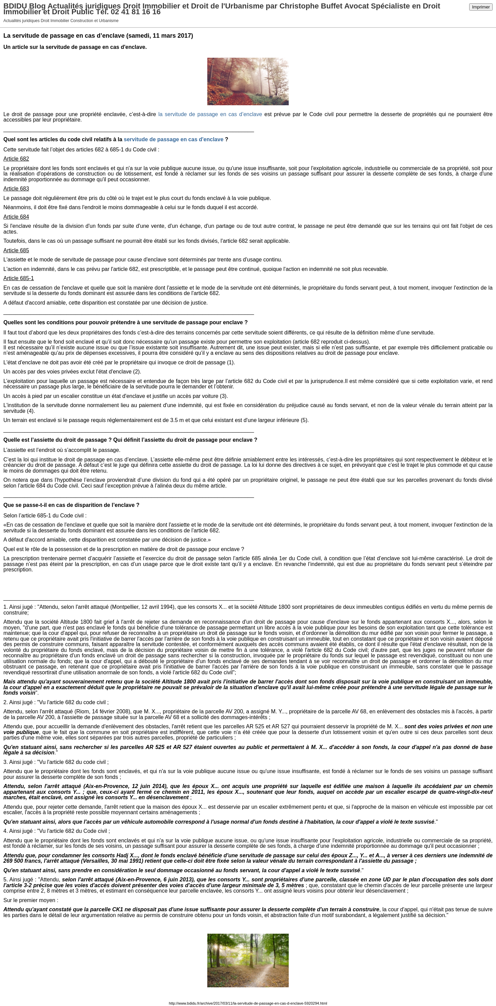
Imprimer (481, 7)
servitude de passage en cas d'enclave (174, 139)
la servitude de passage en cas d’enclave (210, 114)
